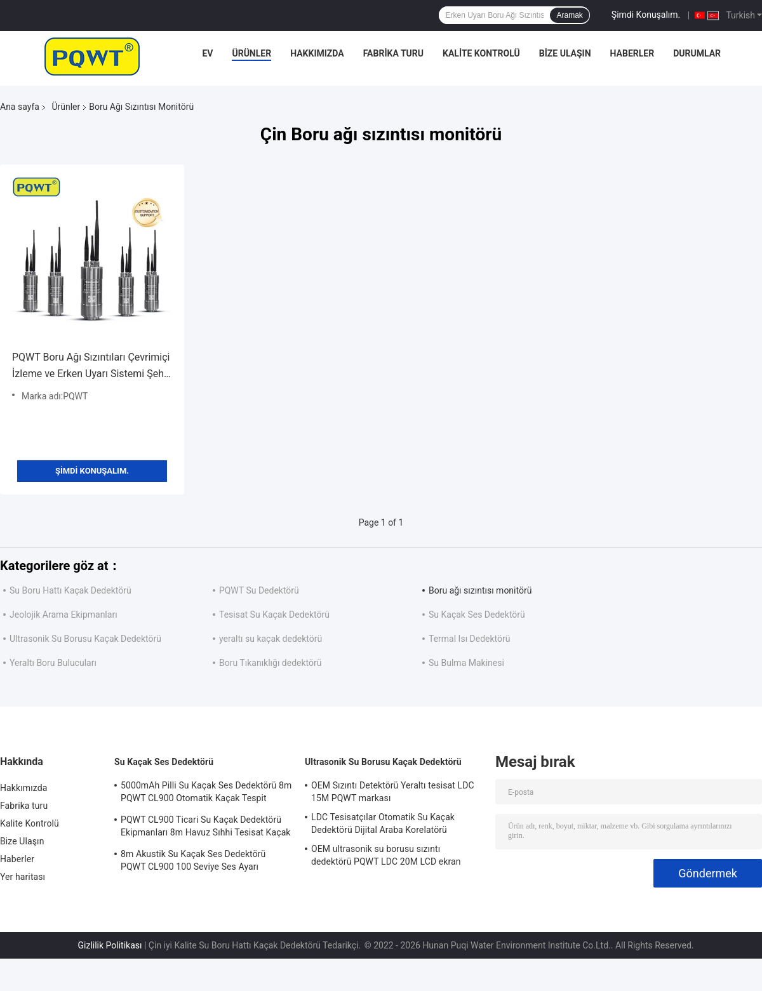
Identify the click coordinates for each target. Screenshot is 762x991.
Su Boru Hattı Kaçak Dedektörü (70, 590)
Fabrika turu (393, 53)
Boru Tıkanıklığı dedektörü (270, 663)
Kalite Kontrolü (481, 53)
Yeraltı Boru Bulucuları (53, 663)
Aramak (569, 15)
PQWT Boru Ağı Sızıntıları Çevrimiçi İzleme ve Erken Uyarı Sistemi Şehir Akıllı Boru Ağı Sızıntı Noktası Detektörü (91, 366)
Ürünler (251, 53)
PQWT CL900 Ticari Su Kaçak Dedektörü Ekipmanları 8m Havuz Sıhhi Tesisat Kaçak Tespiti (206, 828)
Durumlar (697, 53)
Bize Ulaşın (565, 53)
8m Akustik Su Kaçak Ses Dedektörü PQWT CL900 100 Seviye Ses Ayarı (193, 860)
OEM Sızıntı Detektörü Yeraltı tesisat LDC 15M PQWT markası (392, 791)
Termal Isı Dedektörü (470, 639)
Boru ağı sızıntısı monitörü (480, 590)
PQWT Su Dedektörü (259, 590)
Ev (207, 53)
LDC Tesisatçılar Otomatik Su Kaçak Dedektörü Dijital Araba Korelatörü (383, 823)
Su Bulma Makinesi (466, 663)
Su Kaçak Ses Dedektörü (477, 614)
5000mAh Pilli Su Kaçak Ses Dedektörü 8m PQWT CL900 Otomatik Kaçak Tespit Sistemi (206, 793)
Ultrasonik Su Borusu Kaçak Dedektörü (85, 639)
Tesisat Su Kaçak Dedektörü (274, 614)
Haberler (632, 53)
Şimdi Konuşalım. (646, 15)
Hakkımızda (317, 53)
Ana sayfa (19, 107)
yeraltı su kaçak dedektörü (270, 639)
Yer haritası (22, 877)
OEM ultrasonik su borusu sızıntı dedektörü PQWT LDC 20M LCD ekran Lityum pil (386, 857)
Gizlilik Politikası (110, 945)
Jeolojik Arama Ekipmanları (63, 614)
